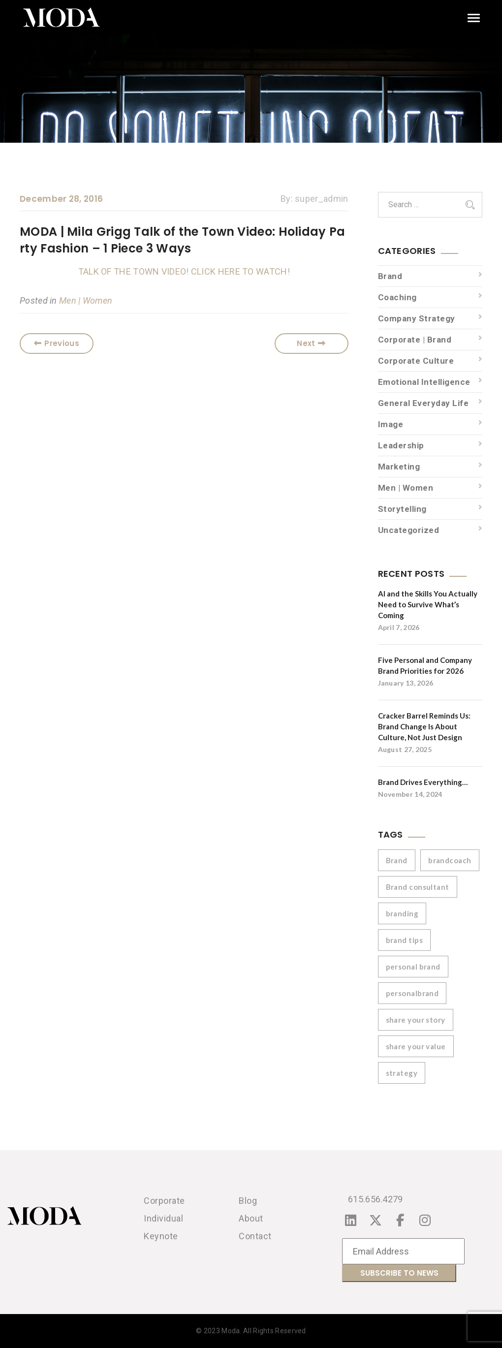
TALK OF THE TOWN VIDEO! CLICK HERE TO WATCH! (184, 271)
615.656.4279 (375, 1199)
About (251, 1218)
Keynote (161, 1236)
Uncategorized (408, 530)
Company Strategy (416, 318)
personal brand (413, 966)
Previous (56, 343)
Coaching (397, 297)
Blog (248, 1200)
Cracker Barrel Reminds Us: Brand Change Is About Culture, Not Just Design (424, 726)
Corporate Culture (416, 361)
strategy (402, 1072)
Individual (163, 1218)
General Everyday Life (423, 403)
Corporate (164, 1200)
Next (311, 343)
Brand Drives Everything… (423, 782)
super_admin (321, 198)
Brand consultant (417, 886)
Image (391, 424)
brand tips (404, 940)
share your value (416, 1046)
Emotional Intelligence (424, 382)
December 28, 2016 (61, 199)
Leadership (401, 445)
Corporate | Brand (415, 340)
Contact (255, 1236)
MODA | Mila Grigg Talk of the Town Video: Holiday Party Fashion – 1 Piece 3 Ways (182, 239)
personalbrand (412, 993)
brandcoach (449, 860)
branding (402, 913)
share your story (415, 1019)
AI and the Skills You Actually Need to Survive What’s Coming (427, 604)
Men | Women (85, 300)
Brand (390, 276)
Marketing (399, 466)
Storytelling (402, 509)
